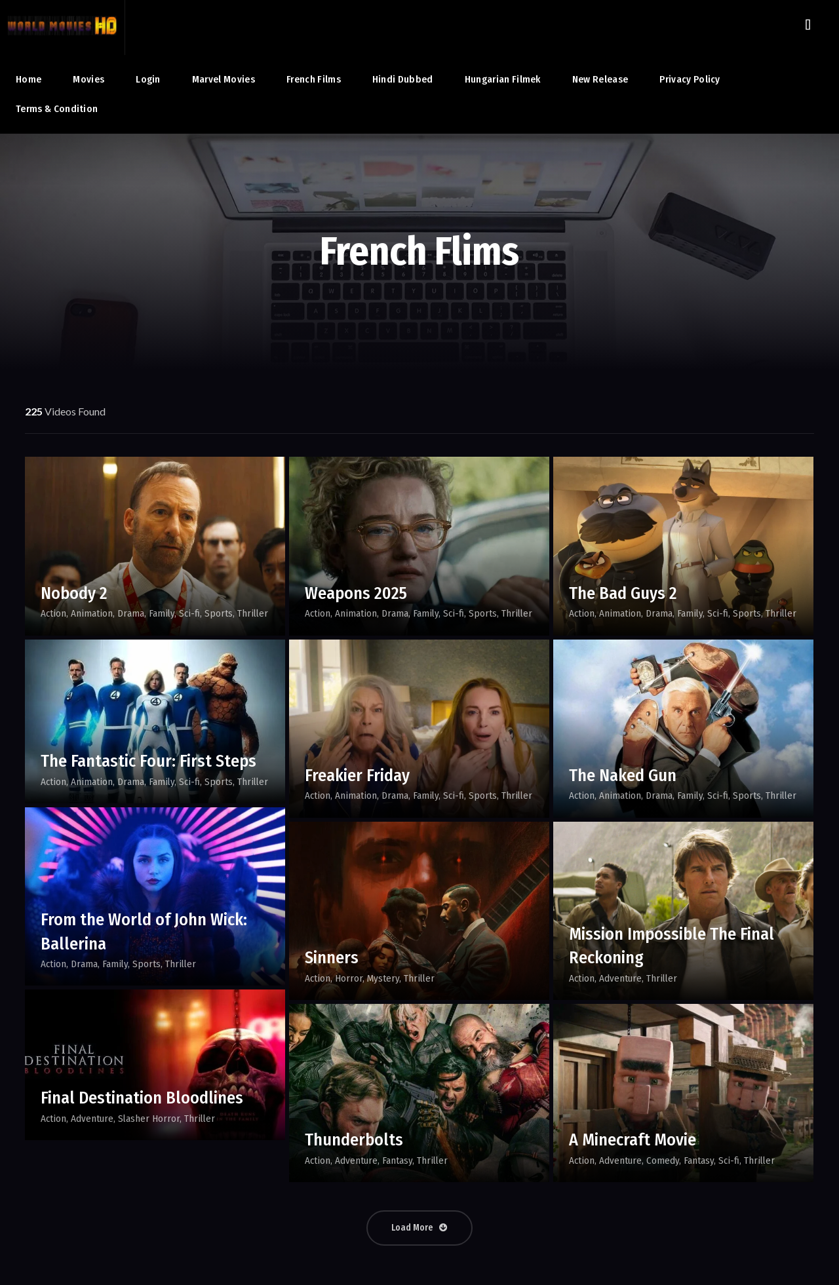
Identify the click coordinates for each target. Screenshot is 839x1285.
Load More (419, 1227)
